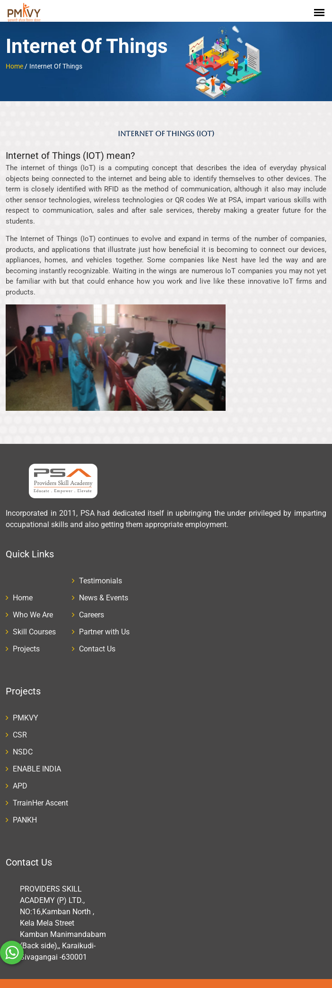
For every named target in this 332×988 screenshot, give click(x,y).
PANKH (25, 812)
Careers (91, 607)
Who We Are (33, 607)
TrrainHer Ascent (40, 795)
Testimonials (100, 573)
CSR (20, 727)
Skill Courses (34, 624)
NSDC (23, 744)
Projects (26, 641)
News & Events (103, 590)
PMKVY (25, 710)
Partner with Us (104, 624)
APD (20, 778)
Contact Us (97, 641)
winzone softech (243, 984)
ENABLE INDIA (37, 761)
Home (14, 58)
